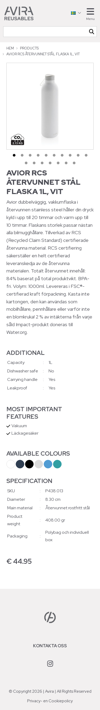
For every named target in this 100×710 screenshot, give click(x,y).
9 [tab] (78, 155)
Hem (10, 48)
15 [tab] (58, 163)
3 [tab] (30, 155)
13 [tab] (42, 163)
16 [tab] (66, 163)
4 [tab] (38, 155)
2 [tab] (22, 155)
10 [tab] (86, 155)
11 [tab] (26, 163)
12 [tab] (34, 163)
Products (29, 48)
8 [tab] (70, 155)
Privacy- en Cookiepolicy (50, 701)
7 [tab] (62, 155)
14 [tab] (50, 163)
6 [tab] (54, 155)
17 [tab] (74, 163)
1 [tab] (14, 155)
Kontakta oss (50, 646)
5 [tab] (46, 155)
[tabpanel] (50, 106)
